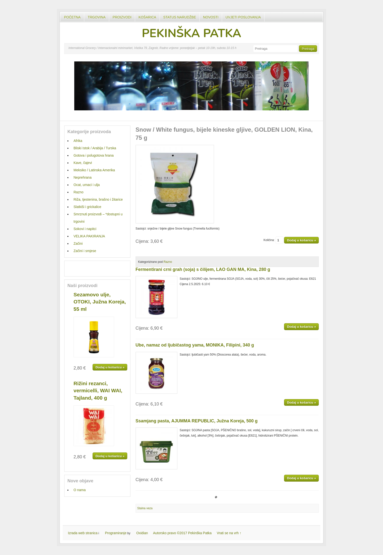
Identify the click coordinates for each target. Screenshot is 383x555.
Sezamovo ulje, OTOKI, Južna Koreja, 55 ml (100, 302)
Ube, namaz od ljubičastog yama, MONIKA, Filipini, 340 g (195, 345)
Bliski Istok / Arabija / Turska (95, 148)
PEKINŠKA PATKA (191, 33)
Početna (72, 17)
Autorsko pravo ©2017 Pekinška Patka (182, 533)
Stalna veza (145, 508)
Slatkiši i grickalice (87, 207)
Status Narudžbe (179, 17)
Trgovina (97, 17)
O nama (80, 490)
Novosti (210, 17)
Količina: (273, 240)
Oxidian (142, 533)
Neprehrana (83, 177)
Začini (78, 243)
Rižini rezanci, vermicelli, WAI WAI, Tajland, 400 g (98, 391)
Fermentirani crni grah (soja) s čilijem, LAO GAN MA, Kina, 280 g (203, 269)
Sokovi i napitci (85, 229)
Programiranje (116, 533)
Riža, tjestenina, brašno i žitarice (98, 199)
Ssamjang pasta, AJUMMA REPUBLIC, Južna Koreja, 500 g (197, 420)
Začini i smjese (85, 251)
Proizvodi (122, 17)
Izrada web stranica (82, 533)
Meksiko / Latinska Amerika (94, 170)
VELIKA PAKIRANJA (89, 236)
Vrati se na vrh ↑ (229, 533)
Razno (167, 262)
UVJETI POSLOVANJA (243, 17)
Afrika (78, 141)
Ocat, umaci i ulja (87, 185)
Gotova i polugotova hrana (94, 155)
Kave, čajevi (83, 163)
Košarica (147, 17)
